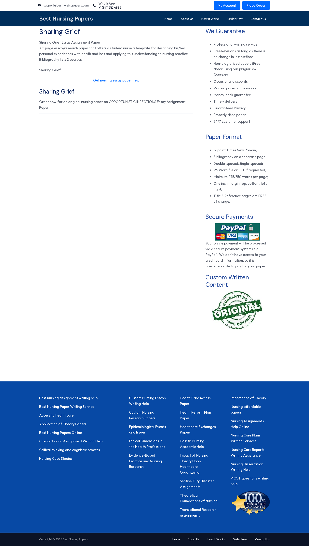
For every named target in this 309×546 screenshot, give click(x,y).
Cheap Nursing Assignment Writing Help (70, 441)
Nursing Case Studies (56, 458)
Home (168, 19)
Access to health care (56, 415)
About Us (187, 19)
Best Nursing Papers (66, 18)
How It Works (210, 19)
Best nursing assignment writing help (68, 398)
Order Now (235, 19)
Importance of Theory (248, 398)
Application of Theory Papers (62, 424)
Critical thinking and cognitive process (69, 450)
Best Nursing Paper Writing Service (66, 406)
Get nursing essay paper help (116, 80)
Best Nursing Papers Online (60, 432)
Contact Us (258, 19)
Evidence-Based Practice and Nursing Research (145, 461)
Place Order (256, 5)
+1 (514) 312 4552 (110, 7)
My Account (227, 5)
